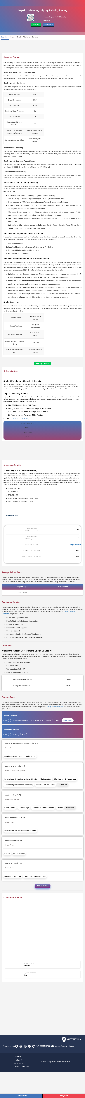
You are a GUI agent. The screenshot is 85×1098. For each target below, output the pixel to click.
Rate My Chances (42, 363)
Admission (26, 37)
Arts (57, 720)
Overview (4, 37)
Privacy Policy (19, 1063)
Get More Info (48, 25)
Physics (14, 734)
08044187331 (45, 1046)
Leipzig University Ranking (20, 419)
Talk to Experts (21, 1096)
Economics (37, 720)
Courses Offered (15, 37)
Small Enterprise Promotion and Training (19, 756)
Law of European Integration (35, 876)
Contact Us (18, 1060)
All (6, 720)
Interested (36, 25)
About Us (17, 1057)
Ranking (35, 37)
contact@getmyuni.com (64, 1046)
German (60, 808)
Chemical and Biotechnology (65, 779)
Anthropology (24, 808)
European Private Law (12, 876)
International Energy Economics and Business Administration (27, 779)
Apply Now (64, 1096)
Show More (63, 785)
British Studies (19, 853)
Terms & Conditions (21, 1067)
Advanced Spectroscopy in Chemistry (18, 785)
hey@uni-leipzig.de (30, 973)
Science (48, 720)
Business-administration (20, 720)
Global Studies (10, 808)
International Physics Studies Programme (20, 830)
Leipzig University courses (54, 707)
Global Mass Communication (43, 808)
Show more (67, 720)
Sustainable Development (45, 785)
